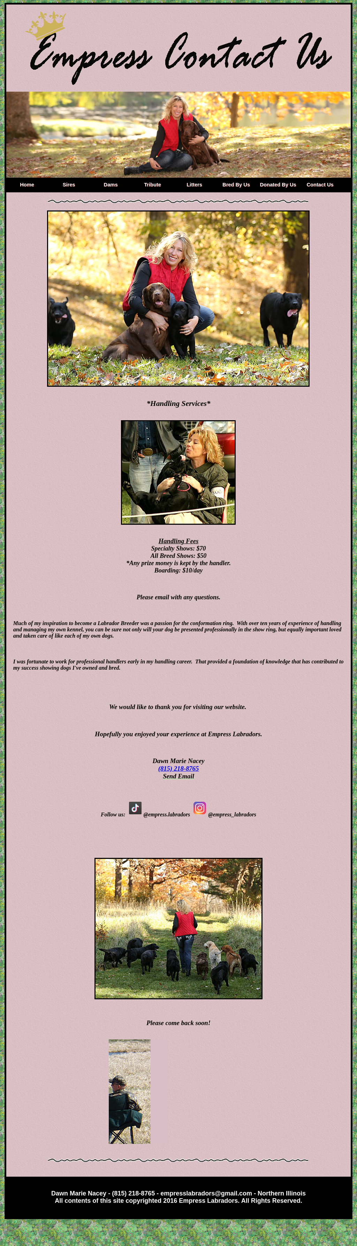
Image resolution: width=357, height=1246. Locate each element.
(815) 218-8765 (178, 768)
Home (27, 184)
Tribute (152, 184)
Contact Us (319, 184)
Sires (69, 184)
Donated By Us (278, 184)
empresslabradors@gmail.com (206, 1193)
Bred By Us (236, 184)
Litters (194, 184)
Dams (111, 184)
